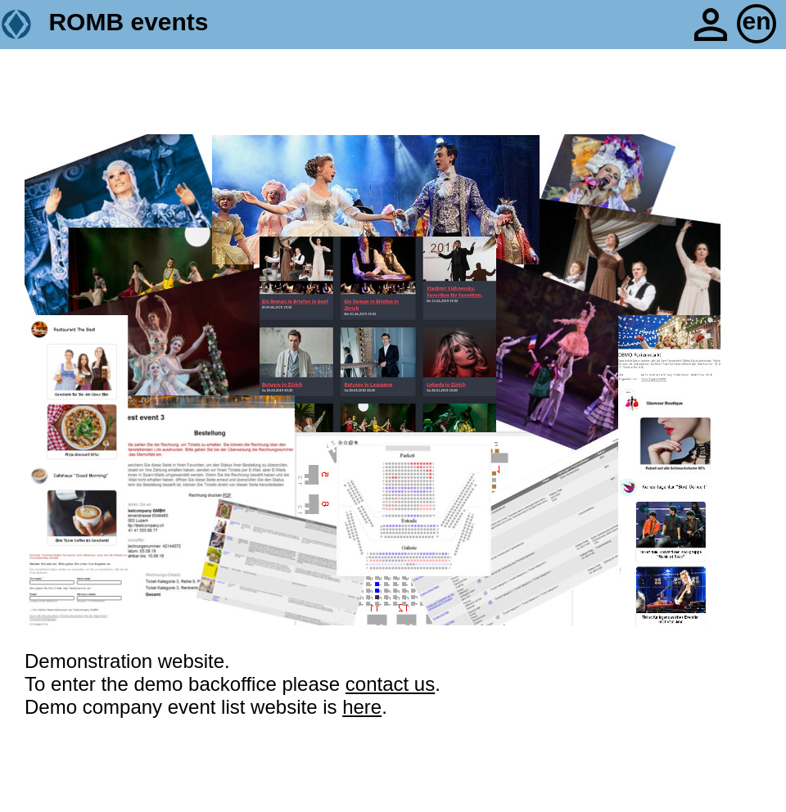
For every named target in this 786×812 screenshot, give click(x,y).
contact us (390, 684)
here (362, 707)
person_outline (710, 24)
